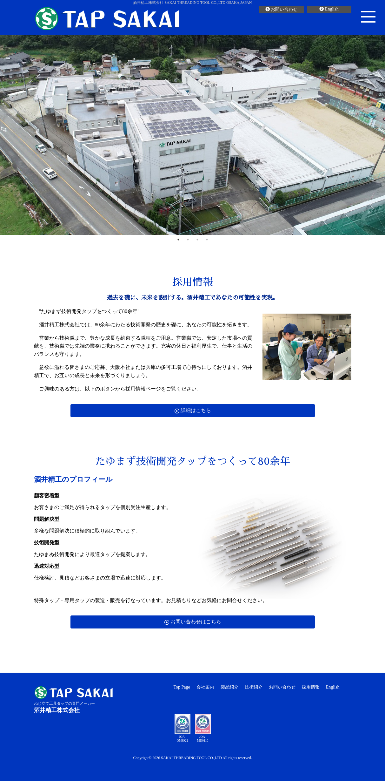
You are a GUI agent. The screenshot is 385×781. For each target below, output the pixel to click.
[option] (192, 135)
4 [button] (207, 239)
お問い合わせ (281, 9)
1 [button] (178, 239)
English (328, 9)
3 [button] (197, 239)
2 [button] (188, 239)
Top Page (182, 687)
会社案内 (205, 687)
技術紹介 (253, 687)
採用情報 (311, 687)
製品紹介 (229, 687)
